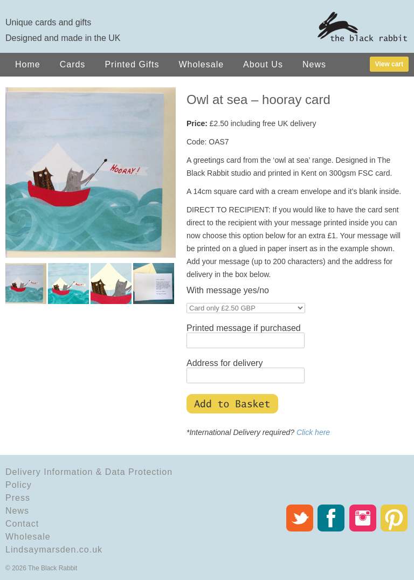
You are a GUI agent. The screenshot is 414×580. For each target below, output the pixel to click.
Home (27, 64)
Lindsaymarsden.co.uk (53, 549)
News (314, 64)
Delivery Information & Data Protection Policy (88, 478)
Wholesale (201, 64)
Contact (22, 523)
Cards (73, 64)
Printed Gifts (132, 64)
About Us (263, 64)
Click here (313, 432)
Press (17, 497)
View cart (389, 64)
